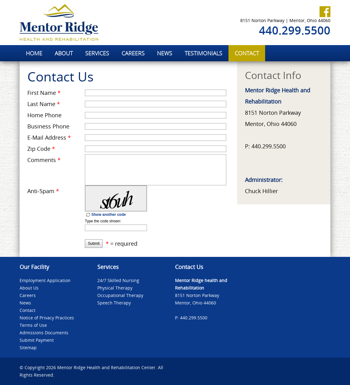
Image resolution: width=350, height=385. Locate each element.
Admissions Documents (44, 333)
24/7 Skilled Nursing (118, 280)
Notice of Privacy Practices (47, 318)
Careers (28, 295)
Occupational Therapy (120, 295)
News (25, 303)
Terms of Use (33, 325)
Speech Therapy (114, 303)
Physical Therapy (114, 288)
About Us (29, 288)
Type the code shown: (103, 221)
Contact (27, 310)
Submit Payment (37, 340)
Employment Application (45, 280)
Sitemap (28, 347)
